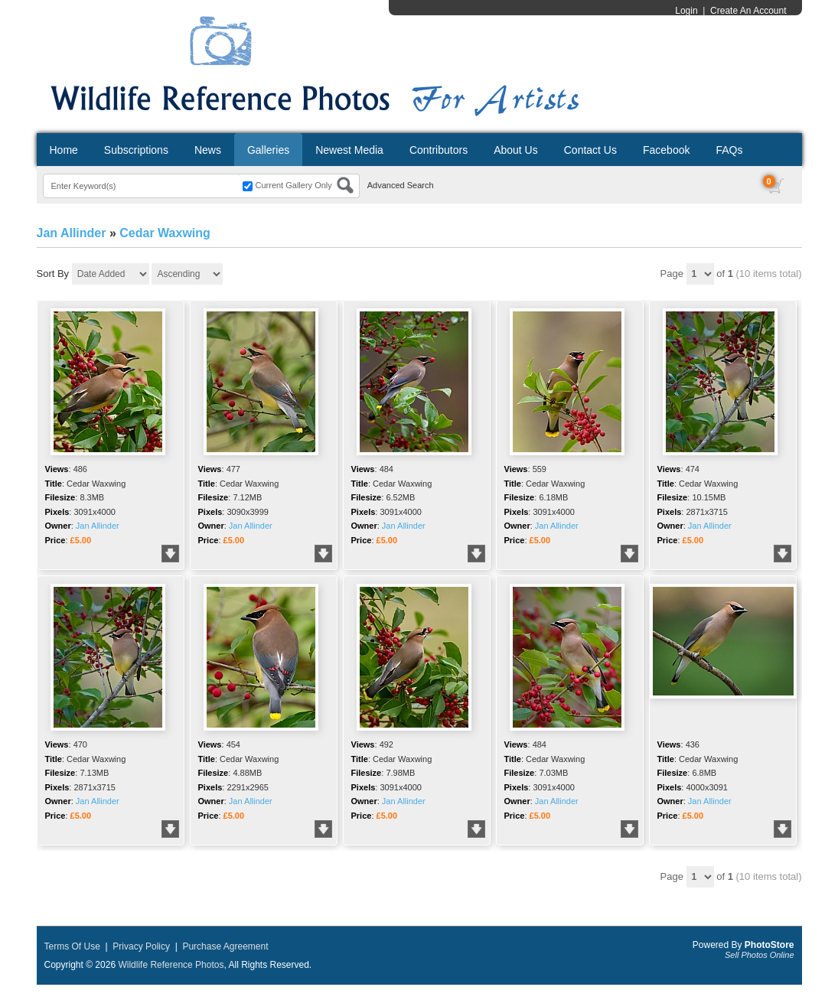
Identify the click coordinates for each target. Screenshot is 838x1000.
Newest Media (349, 150)
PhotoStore (769, 945)
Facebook (666, 150)
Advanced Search (400, 185)
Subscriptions (136, 150)
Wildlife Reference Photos (170, 964)
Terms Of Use (72, 946)
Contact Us (590, 150)
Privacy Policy (141, 946)
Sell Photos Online (759, 954)
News (207, 150)
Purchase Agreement (225, 946)
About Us (516, 150)
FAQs (729, 150)
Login (686, 10)
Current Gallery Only (294, 185)
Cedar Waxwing (164, 232)
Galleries (268, 150)
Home (64, 150)
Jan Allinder (71, 232)
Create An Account (748, 10)
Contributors (438, 150)
